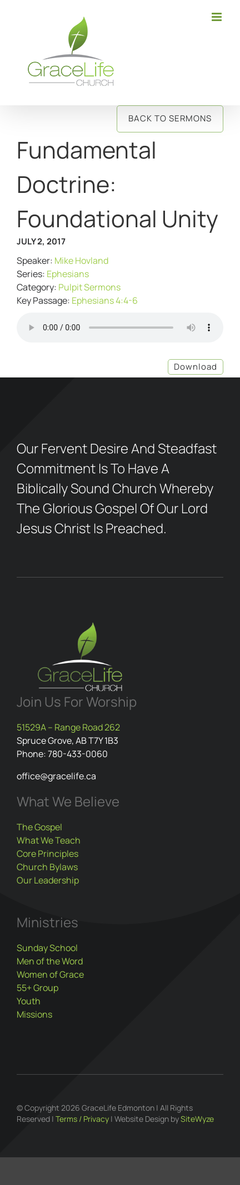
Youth (29, 1001)
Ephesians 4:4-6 (105, 300)
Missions (34, 1014)
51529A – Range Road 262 (68, 727)
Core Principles (47, 853)
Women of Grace (50, 974)
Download (195, 366)
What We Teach (49, 840)
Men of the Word (50, 961)
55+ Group (37, 988)
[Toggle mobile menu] (217, 17)
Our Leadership (48, 880)
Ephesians (68, 274)
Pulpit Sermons (89, 287)
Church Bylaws (47, 867)
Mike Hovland (81, 260)
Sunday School (47, 948)
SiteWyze (197, 1119)
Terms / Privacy (82, 1119)
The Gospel (39, 827)
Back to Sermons (170, 118)
